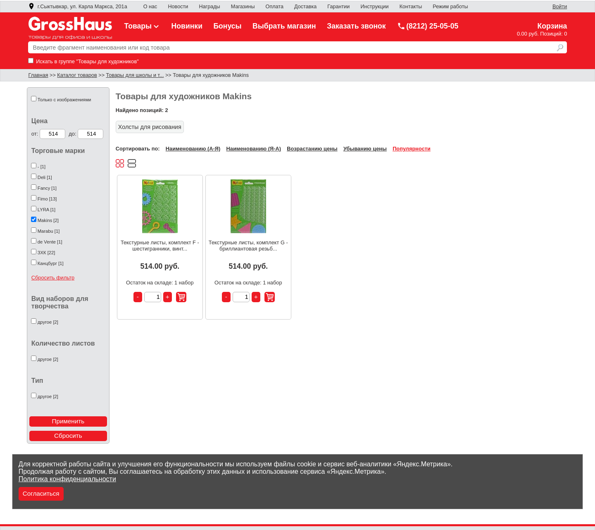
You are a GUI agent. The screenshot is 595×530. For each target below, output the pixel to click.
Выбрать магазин (284, 26)
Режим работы (450, 7)
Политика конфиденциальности (67, 478)
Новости (178, 7)
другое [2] (48, 322)
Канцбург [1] (51, 263)
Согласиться (41, 493)
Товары (142, 26)
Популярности (412, 149)
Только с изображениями (64, 99)
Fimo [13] (47, 198)
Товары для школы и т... (135, 75)
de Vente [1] (50, 241)
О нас (150, 7)
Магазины (243, 7)
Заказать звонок (356, 26)
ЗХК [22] (46, 252)
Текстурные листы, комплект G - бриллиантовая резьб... (248, 245)
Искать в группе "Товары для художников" (83, 61)
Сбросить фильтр (52, 278)
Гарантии (338, 7)
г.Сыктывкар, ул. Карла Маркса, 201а (77, 7)
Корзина (552, 26)
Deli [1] (45, 177)
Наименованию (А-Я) (193, 149)
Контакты (411, 7)
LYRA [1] (46, 209)
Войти (559, 7)
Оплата (274, 7)
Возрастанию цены (312, 149)
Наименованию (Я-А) (253, 149)
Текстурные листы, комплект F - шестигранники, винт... (160, 245)
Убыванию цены (365, 149)
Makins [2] (48, 220)
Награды (209, 7)
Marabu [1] (49, 231)
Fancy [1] (47, 188)
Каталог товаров (77, 75)
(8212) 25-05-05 (427, 26)
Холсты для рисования (149, 127)
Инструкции (374, 7)
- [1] (41, 166)
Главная (38, 75)
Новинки (186, 26)
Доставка (305, 7)
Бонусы (227, 26)
